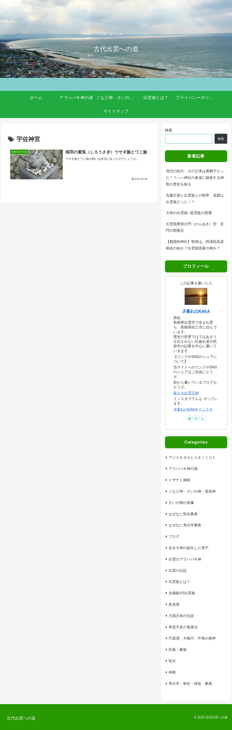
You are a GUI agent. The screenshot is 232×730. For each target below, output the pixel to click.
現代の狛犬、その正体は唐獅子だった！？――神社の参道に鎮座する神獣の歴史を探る (195, 177)
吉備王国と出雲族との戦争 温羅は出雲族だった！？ (195, 198)
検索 (168, 130)
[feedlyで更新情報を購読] (196, 418)
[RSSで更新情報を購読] (202, 418)
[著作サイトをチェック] (190, 418)
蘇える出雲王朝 (186, 393)
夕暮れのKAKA (196, 311)
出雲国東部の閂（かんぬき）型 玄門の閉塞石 (195, 227)
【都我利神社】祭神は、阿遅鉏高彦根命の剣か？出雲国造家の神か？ (195, 245)
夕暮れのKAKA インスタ (193, 409)
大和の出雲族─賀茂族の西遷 (189, 213)
